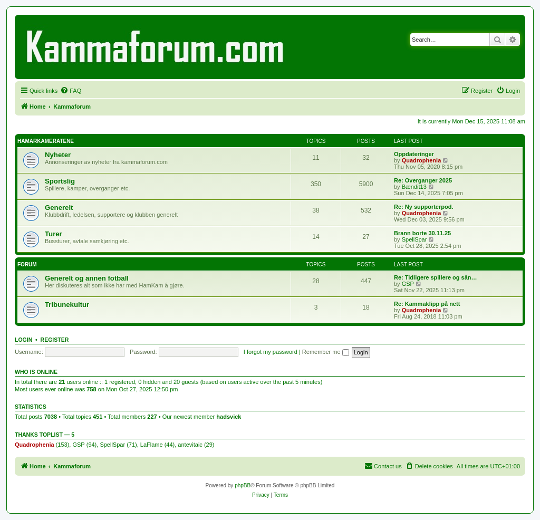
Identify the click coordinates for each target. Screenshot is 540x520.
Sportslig (60, 181)
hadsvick (228, 416)
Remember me (325, 352)
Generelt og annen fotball (87, 278)
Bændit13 (414, 187)
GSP (408, 284)
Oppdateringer (414, 154)
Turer (53, 234)
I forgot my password (270, 352)
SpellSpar (414, 239)
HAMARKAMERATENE (45, 141)
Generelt (59, 207)
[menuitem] (70, 90)
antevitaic (190, 444)
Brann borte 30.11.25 (422, 233)
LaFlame (151, 444)
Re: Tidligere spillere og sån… (435, 277)
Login (23, 339)
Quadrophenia (421, 160)
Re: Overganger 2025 (423, 180)
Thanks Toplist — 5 (44, 434)
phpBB (242, 485)
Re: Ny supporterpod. (423, 207)
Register (55, 339)
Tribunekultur (67, 305)
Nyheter (58, 155)
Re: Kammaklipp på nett (427, 304)
